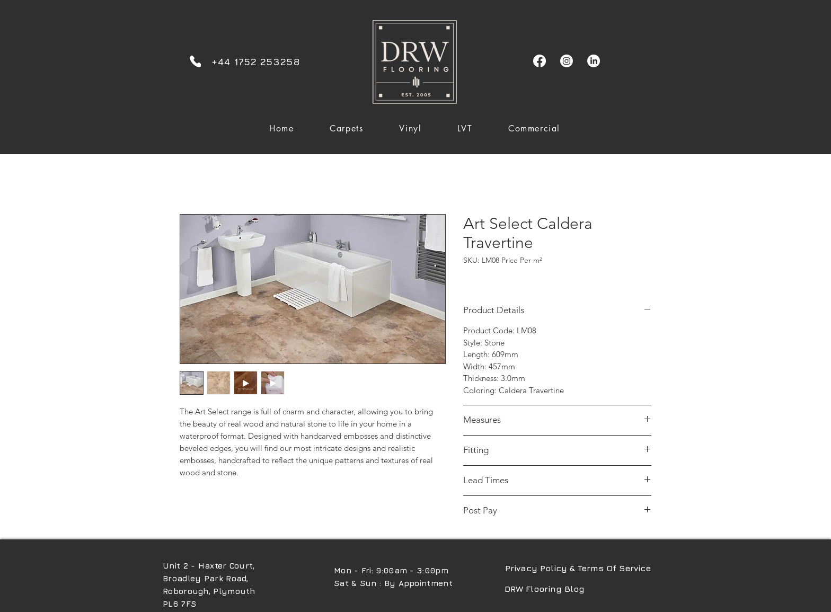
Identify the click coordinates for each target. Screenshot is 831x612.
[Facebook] (539, 61)
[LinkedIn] (593, 61)
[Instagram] (566, 61)
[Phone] (195, 61)
